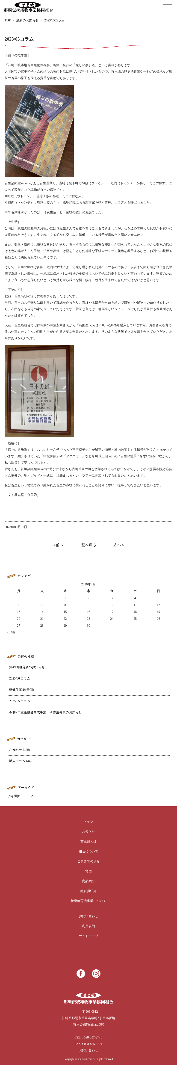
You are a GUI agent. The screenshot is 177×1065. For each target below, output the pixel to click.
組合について (88, 851)
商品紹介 (88, 881)
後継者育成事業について (88, 901)
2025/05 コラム (19, 701)
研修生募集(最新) (21, 689)
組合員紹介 (88, 891)
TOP (8, 20)
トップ (88, 821)
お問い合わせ (88, 916)
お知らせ (15, 749)
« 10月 (11, 632)
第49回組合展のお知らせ (27, 667)
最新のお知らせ (27, 20)
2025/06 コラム (19, 678)
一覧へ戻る (87, 545)
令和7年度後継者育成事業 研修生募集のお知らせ (45, 712)
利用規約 (88, 926)
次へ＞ (119, 545)
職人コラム (17, 761)
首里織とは (88, 841)
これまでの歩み (88, 861)
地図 (88, 871)
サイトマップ (88, 936)
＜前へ (57, 545)
